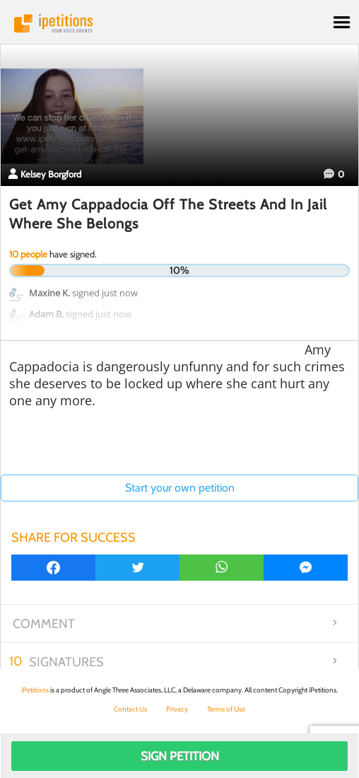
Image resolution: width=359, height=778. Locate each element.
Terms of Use (226, 709)
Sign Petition (180, 756)
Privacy (177, 709)
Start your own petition (180, 487)
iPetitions (179, 23)
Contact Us (130, 709)
